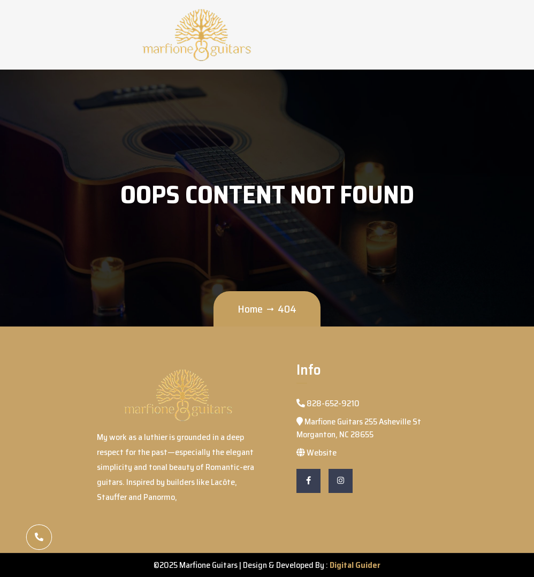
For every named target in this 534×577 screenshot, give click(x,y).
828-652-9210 (328, 403)
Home (250, 308)
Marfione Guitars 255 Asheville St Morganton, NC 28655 (358, 428)
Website (316, 452)
